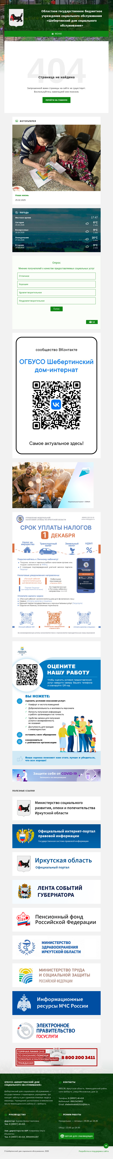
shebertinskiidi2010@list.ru (77, 1104)
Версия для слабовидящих (79, 1136)
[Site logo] (16, 26)
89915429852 (76, 1101)
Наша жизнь (22, 195)
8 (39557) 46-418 (76, 1098)
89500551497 (32, 1137)
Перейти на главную (56, 100)
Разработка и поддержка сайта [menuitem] (94, 1151)
